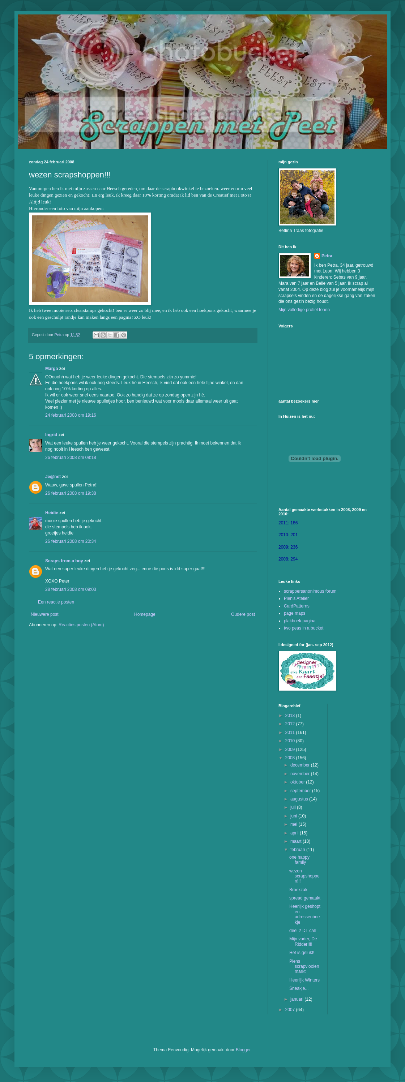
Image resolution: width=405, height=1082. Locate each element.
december (300, 765)
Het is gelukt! (301, 952)
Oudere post (243, 614)
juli (293, 807)
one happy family (299, 860)
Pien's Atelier (296, 598)
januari (297, 999)
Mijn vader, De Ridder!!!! (303, 941)
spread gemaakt (304, 898)
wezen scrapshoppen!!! (304, 876)
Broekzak (298, 889)
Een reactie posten (56, 602)
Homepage (144, 614)
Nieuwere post (45, 614)
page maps (294, 613)
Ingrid (51, 434)
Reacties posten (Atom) (81, 624)
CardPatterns (297, 606)
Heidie (51, 512)
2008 (290, 757)
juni (294, 816)
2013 (290, 715)
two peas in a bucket (303, 628)
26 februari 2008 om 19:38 (70, 493)
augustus (299, 799)
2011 (290, 732)
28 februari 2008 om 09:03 (70, 589)
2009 (290, 749)
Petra (326, 255)
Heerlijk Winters (304, 980)
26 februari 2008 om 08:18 (70, 457)
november (300, 773)
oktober (298, 782)
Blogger (243, 1049)
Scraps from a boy (64, 560)
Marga (51, 368)
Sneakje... (298, 988)
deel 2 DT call (302, 930)
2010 (290, 740)
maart (296, 841)
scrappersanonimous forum (310, 591)
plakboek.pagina (299, 620)
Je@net (53, 476)
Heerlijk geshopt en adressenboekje (304, 914)
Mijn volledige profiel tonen (304, 309)
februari (298, 849)
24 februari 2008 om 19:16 (70, 415)
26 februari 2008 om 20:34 (70, 541)
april (295, 833)
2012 (290, 723)
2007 (290, 1009)
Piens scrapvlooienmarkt (304, 966)
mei (294, 824)
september (301, 790)
